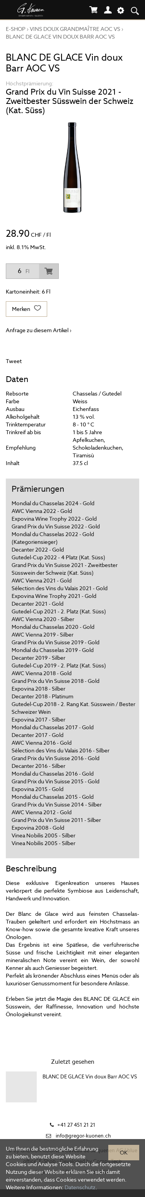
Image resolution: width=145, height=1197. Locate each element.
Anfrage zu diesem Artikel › (39, 330)
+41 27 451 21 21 (76, 1125)
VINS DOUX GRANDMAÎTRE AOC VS (75, 28)
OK (124, 1152)
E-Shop (16, 28)
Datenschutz (80, 1187)
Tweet (14, 361)
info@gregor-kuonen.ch (83, 1135)
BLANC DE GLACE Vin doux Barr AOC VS (60, 36)
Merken (26, 309)
